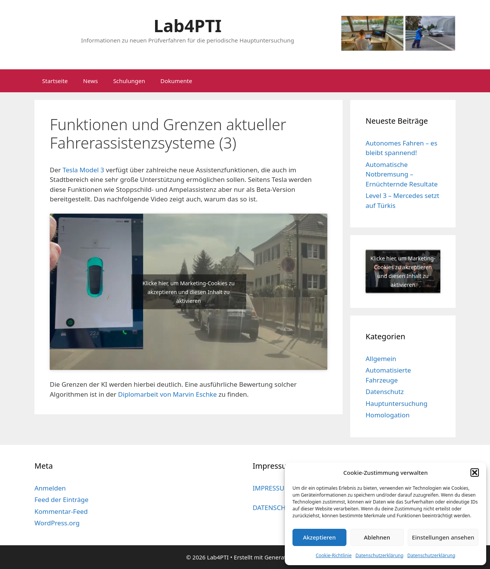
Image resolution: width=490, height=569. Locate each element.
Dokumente (176, 81)
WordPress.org (57, 522)
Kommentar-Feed (61, 511)
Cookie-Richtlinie (334, 555)
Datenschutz (385, 391)
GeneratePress (284, 557)
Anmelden (50, 488)
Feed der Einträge (61, 499)
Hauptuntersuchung (397, 403)
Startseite (55, 81)
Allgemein (381, 358)
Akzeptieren (319, 537)
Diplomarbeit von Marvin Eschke (167, 394)
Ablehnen (377, 537)
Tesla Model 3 (83, 169)
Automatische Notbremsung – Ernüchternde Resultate (402, 174)
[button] (475, 472)
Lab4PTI (188, 25)
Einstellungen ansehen (443, 537)
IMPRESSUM (271, 488)
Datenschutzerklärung (379, 555)
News (90, 81)
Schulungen (129, 81)
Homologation (388, 414)
